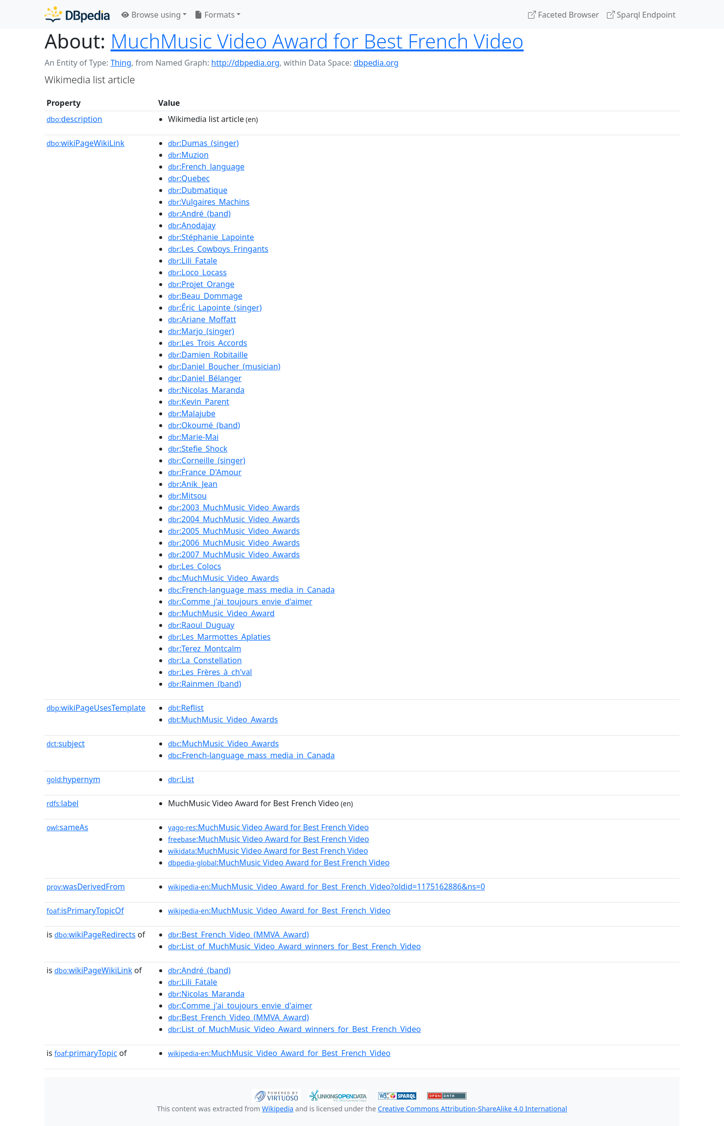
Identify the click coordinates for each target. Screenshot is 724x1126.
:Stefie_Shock (197, 448)
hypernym (73, 779)
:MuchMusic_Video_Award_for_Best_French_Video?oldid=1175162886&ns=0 (326, 886)
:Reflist (186, 707)
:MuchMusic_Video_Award (221, 613)
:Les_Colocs (194, 566)
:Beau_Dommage (205, 295)
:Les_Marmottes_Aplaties (219, 636)
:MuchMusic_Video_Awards (223, 578)
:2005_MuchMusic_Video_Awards (234, 531)
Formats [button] (214, 14)
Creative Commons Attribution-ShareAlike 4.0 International (472, 1108)
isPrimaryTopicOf (85, 910)
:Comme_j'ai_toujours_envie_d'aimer (240, 601)
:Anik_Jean (192, 484)
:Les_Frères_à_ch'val (210, 672)
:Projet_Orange (201, 284)
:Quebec (189, 178)
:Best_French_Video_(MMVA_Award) (238, 934)
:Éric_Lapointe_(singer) (215, 307)
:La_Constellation (205, 660)
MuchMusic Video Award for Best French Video (317, 40)
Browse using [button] (151, 14)
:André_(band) (199, 213)
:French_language (206, 166)
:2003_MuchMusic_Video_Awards (234, 507)
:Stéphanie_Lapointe (211, 237)
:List (181, 779)
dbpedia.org (376, 62)
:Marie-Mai (193, 436)
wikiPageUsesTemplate (96, 707)
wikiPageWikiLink (85, 143)
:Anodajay (192, 225)
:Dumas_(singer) (203, 143)
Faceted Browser (563, 14)
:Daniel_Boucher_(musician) (224, 366)
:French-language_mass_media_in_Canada (251, 589)
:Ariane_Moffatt (202, 319)
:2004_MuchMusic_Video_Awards (234, 519)
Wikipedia (277, 1108)
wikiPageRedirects (95, 934)
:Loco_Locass (197, 272)
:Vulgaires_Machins (209, 201)
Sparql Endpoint (641, 14)
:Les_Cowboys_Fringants (218, 248)
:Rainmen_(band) (204, 683)
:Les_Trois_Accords (207, 342)
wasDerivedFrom (86, 886)
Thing (120, 62)
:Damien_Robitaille (208, 354)
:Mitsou (187, 495)
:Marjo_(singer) (201, 331)
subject (66, 743)
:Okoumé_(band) (204, 425)
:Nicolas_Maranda (206, 389)
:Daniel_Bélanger (204, 378)
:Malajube (192, 413)
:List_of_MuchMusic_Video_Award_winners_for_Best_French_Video (294, 946)
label (63, 803)
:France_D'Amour (204, 472)
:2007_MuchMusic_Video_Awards (234, 554)
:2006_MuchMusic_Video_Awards (234, 542)
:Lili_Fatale (192, 260)
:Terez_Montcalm (204, 648)
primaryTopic (85, 1053)
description (74, 119)
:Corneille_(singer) (206, 460)
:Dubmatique (197, 190)
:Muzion (188, 154)
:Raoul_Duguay (201, 625)
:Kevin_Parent (198, 401)
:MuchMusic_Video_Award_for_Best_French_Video (279, 910)
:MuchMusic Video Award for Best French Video (268, 827)
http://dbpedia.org (245, 62)
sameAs (67, 827)
